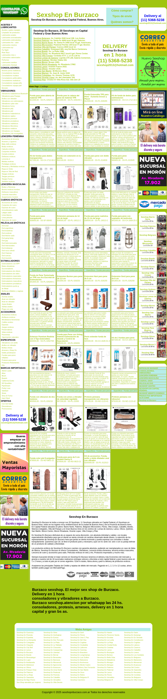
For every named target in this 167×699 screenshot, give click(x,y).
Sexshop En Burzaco (68, 14)
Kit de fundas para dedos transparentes (41, 157)
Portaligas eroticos (9, 164)
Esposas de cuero (8, 208)
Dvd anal (5, 226)
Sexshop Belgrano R (105, 680)
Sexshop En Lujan (24, 660)
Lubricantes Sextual (9, 65)
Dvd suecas (6, 255)
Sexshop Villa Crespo (43, 56)
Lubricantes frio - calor (10, 42)
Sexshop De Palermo (25, 672)
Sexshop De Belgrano (132, 677)
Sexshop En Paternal (105, 670)
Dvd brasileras (7, 231)
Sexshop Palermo (41, 40)
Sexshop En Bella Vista (106, 657)
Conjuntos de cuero (9, 205)
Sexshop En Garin (131, 632)
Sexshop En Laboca (131, 645)
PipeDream (6, 386)
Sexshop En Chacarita (51, 647)
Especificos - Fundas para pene (43, 89)
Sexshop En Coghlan (78, 642)
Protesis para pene (9, 360)
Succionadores (7, 269)
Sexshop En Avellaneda (26, 662)
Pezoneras (6, 335)
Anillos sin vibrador (9, 345)
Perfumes (5, 60)
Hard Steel (6, 398)
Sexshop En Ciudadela (79, 645)
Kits (3, 365)
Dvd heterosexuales (9, 243)
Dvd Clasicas (7, 253)
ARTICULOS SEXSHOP (148, 368)
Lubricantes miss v (9, 55)
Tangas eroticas (8, 174)
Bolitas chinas (7, 348)
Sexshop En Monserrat (52, 662)
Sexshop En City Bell (25, 647)
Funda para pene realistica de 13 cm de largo (96, 217)
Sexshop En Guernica (25, 632)
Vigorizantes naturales (10, 337)
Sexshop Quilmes (41, 60)
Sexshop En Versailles (105, 677)
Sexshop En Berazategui (26, 657)
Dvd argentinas (7, 228)
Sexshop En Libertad (51, 652)
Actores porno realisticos (11, 70)
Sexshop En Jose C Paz (79, 637)
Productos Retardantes (10, 363)
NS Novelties (7, 383)
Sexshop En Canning (78, 650)
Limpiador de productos (11, 32)
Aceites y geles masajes (11, 30)
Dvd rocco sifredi (8, 250)
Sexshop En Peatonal (51, 672)
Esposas (5, 325)
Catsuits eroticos (8, 149)
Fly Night (5, 50)
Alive (3, 373)
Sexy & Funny (7, 396)
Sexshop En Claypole (25, 645)
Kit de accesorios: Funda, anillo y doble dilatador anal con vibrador (96, 458)
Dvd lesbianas (7, 248)
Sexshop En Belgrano (132, 657)
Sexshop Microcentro (42, 45)
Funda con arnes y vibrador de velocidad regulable (69, 398)
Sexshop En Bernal (50, 655)
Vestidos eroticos (8, 181)
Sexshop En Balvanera (79, 660)
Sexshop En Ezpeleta (25, 637)
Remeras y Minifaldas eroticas (13, 166)
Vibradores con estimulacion (12, 101)
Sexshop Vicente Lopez (43, 77)
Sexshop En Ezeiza (50, 637)
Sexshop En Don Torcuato (53, 640)
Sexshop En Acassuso (132, 665)
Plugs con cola (7, 309)
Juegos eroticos (8, 327)
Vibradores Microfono (10, 126)
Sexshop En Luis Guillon (79, 657)
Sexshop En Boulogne (105, 652)
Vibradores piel (7, 111)
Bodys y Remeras (8, 187)
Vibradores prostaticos (10, 121)
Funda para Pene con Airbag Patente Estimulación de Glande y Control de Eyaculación (69, 337)
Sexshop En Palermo (105, 667)
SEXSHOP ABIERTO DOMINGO (152, 393)
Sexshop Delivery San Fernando (82, 667)
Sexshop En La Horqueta (26, 640)
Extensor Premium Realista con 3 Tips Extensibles (42, 338)
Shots (4, 393)
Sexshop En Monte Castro (80, 665)
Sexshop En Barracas (51, 660)
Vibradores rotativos (9, 128)
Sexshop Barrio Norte (43, 43)
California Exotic (8, 381)
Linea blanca (6, 215)
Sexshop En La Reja (105, 642)
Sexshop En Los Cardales (134, 655)
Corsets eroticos (8, 154)
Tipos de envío (122, 16)
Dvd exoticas (7, 233)
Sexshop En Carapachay (52, 650)
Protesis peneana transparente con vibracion (96, 398)
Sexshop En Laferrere (78, 647)
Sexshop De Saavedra (132, 670)
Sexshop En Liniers (131, 652)
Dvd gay (5, 241)
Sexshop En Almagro (105, 662)
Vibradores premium (9, 118)
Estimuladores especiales (11, 276)
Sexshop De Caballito (51, 677)
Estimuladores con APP (11, 264)
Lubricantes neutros (9, 45)
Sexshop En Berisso (105, 655)
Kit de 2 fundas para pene (123, 338)
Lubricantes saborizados (11, 57)
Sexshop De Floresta (51, 675)
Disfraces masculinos (10, 192)
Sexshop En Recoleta (132, 672)
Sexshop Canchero (77, 680)
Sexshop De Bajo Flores (26, 680)
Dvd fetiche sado (8, 236)
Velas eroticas (7, 332)
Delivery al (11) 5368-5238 (14, 417)
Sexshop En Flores (77, 635)
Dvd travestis (7, 258)
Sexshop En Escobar (105, 637)
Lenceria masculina (9, 194)
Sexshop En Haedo (104, 632)
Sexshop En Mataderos (106, 660)
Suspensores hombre (10, 197)
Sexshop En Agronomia (52, 665)
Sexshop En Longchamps (80, 655)
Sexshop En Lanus (104, 650)
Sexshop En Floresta (25, 635)
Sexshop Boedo (40, 51)
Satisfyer (5, 391)
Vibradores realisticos (10, 123)
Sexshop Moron (40, 62)
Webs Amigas (83, 629)
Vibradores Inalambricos (11, 113)
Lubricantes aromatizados (11, 37)
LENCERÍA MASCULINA (149, 378)
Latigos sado (6, 212)
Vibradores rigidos (8, 116)
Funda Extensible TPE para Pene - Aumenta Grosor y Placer (96, 96)
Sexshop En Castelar (105, 647)
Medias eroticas (8, 161)
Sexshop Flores (40, 53)
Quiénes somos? (122, 22)
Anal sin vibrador (8, 302)
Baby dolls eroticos (9, 144)
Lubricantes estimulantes (11, 40)
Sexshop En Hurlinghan (52, 635)
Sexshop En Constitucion (133, 640)
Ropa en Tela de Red (10, 171)
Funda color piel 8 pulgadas (42, 458)
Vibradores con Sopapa (11, 131)
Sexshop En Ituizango (132, 635)
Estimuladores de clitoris (11, 271)
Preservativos (7, 330)
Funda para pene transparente (119, 157)
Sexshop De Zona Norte (52, 670)
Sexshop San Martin (42, 71)
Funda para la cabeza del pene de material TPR (68, 97)
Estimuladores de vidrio (10, 274)
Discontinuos (7, 406)
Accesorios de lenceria (10, 139)
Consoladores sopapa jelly (12, 83)
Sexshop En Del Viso (78, 640)
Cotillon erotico (7, 322)
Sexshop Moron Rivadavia (45, 64)
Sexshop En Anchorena (79, 662)
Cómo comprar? (122, 10)
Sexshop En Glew (50, 632)
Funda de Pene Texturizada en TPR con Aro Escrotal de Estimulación (42, 277)
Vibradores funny (8, 106)
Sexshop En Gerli (77, 632)
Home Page (34, 86)
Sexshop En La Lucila (105, 640)
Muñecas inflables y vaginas (12, 291)
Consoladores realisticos (11, 80)
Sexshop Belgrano (41, 38)
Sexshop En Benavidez (52, 657)
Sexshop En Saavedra (25, 677)
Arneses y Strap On (9, 350)
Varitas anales (7, 307)
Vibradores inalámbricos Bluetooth (15, 94)
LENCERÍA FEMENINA (148, 375)
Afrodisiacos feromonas (11, 320)
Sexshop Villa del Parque (44, 47)
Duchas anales (7, 297)
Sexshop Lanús (40, 67)
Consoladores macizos (10, 73)
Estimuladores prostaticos (11, 283)
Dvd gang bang (7, 238)
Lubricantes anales (9, 35)
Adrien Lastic (7, 371)
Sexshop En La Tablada (52, 645)
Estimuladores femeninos (11, 279)
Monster (5, 88)
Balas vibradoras (8, 266)
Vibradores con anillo (10, 343)
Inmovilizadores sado (10, 210)
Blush (4, 376)
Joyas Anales (7, 304)
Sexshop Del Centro (131, 667)
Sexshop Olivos (40, 69)
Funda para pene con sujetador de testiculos (122, 217)
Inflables (5, 358)
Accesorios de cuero (9, 203)
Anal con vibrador (8, 299)
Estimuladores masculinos (12, 281)
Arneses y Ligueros (9, 141)
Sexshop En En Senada (133, 637)
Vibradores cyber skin (10, 103)
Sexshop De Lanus (104, 672)
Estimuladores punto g (10, 286)
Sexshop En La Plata (51, 642)
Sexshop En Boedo (24, 655)
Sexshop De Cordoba (132, 675)
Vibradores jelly (7, 108)
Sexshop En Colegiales (25, 642)
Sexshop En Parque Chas (26, 670)
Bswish (4, 378)
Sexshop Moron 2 (147, 345)
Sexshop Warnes (40, 73)
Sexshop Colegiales (42, 75)
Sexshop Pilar (39, 80)
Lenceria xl (6, 159)
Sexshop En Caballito (132, 650)
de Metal (5, 288)
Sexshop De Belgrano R (79, 677)
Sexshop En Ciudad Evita (107, 645)
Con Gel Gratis (7, 404)
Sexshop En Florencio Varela (108, 635)
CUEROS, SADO (146, 381)
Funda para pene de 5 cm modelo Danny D (68, 458)
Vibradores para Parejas (11, 96)
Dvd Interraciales (8, 245)
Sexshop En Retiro (77, 675)
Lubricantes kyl (7, 47)
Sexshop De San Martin (79, 670)
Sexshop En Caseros (132, 647)
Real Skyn (6, 52)
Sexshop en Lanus (24, 650)
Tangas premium (8, 176)
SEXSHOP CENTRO (147, 386)
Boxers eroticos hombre (11, 189)
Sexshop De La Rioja (25, 675)
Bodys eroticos (7, 146)
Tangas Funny (7, 179)
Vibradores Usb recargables (12, 133)
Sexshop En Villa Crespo (133, 680)
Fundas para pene (9, 355)
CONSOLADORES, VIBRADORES (146, 372)
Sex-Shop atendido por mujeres (29, 682)
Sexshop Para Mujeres (148, 329)
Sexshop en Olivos (24, 667)
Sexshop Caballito (41, 49)
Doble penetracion (9, 353)
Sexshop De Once (77, 672)
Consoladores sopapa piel (11, 85)
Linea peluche (7, 217)
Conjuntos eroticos (9, 151)
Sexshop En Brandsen (78, 652)
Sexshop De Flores (104, 675)
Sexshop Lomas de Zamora (45, 58)
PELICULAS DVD (146, 383)
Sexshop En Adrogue (105, 665)
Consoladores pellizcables (12, 78)
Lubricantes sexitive (9, 62)
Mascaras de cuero (9, 220)
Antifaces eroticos (8, 317)
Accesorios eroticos (9, 315)
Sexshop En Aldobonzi (25, 665)
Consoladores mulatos (10, 75)
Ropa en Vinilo (7, 169)
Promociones (7, 409)
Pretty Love (6, 388)
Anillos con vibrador (9, 99)
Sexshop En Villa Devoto (52, 682)
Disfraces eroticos (8, 156)
